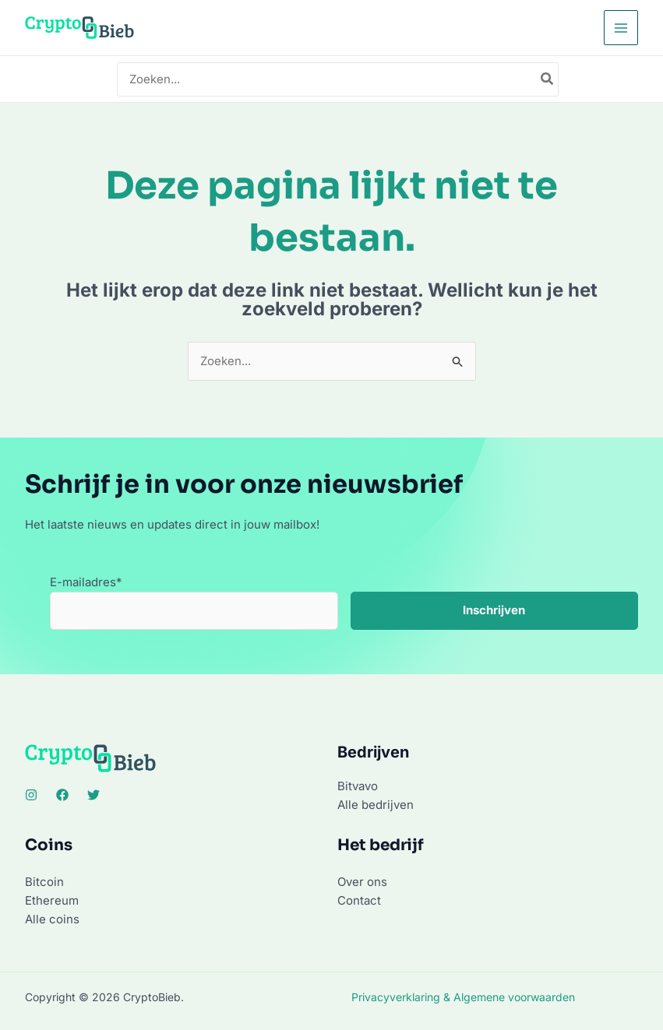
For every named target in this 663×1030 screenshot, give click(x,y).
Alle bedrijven (375, 804)
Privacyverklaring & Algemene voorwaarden (463, 997)
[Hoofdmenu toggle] (621, 27)
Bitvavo (357, 786)
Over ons (362, 881)
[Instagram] (31, 795)
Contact (359, 900)
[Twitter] (93, 795)
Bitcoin (44, 881)
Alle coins (52, 919)
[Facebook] (62, 795)
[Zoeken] (548, 79)
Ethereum (52, 900)
